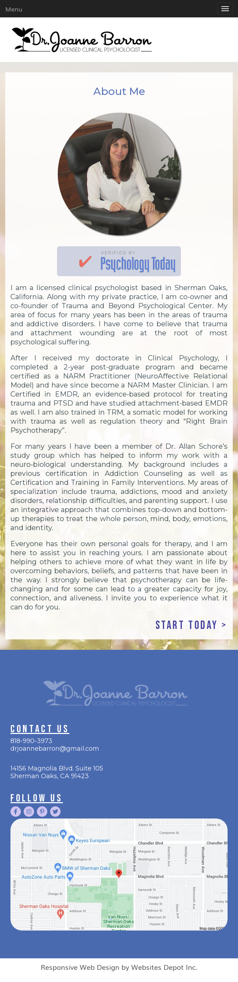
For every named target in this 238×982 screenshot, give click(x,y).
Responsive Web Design (80, 966)
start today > (192, 625)
